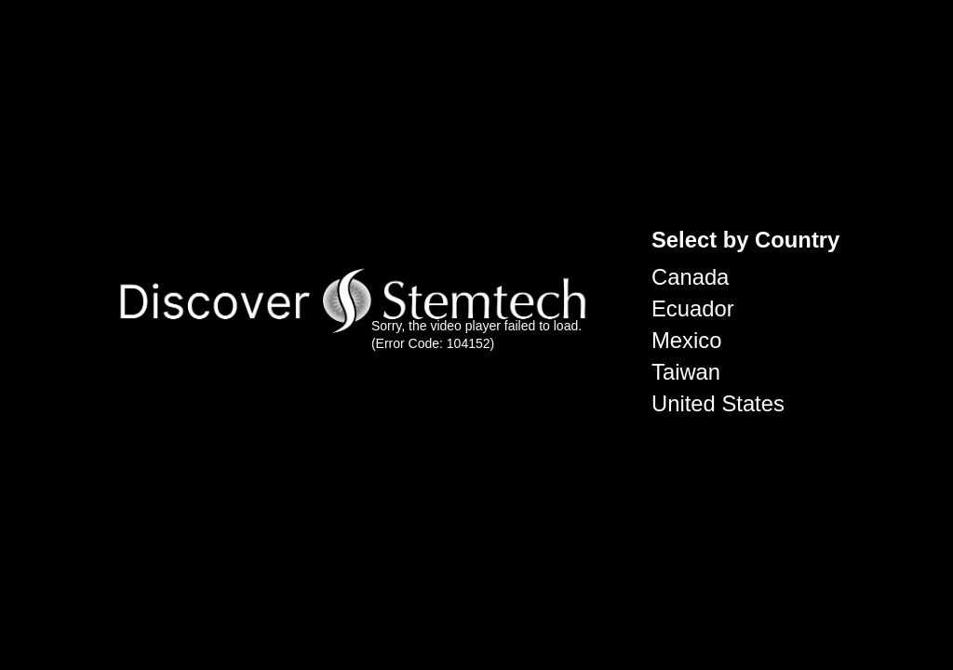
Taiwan (685, 371)
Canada (690, 276)
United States (718, 403)
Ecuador (692, 308)
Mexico (686, 340)
